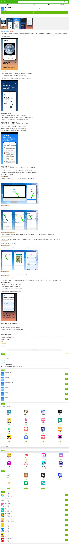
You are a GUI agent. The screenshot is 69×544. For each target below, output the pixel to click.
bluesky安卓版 (7, 387)
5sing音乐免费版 (8, 493)
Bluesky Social (8, 372)
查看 (66, 373)
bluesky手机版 (7, 377)
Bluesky (6, 397)
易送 (6, 508)
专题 (48, 4)
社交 (8, 10)
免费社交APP (12, 31)
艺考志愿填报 (7, 528)
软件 (7, 4)
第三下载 (3, 1)
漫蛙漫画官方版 (8, 498)
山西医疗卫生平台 (8, 538)
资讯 (34, 4)
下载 (66, 495)
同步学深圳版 (7, 513)
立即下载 (34, 12)
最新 (62, 4)
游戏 (20, 4)
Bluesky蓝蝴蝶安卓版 (9, 382)
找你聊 (6, 518)
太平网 (6, 523)
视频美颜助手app (8, 503)
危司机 (6, 533)
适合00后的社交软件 (5, 31)
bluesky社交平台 (8, 392)
